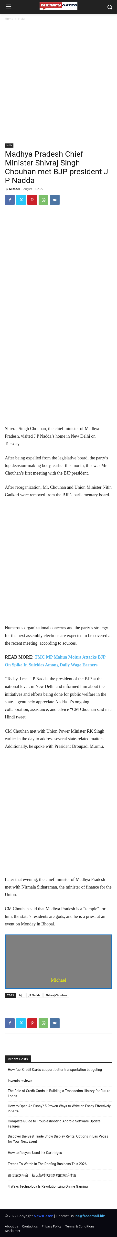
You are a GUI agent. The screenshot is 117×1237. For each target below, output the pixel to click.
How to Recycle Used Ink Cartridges (35, 1153)
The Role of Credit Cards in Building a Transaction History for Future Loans (59, 1093)
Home (9, 19)
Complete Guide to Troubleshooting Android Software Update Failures (54, 1123)
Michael (14, 189)
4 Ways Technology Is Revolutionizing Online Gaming (48, 1186)
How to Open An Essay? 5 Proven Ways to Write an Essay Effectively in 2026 (59, 1108)
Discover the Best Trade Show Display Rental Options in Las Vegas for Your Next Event (58, 1138)
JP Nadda (34, 995)
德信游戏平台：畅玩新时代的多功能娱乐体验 (42, 1175)
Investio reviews (20, 1081)
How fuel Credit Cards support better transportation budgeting (55, 1070)
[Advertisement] (58, 82)
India (21, 19)
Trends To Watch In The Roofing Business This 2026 (47, 1164)
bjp (21, 995)
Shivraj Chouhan (56, 995)
